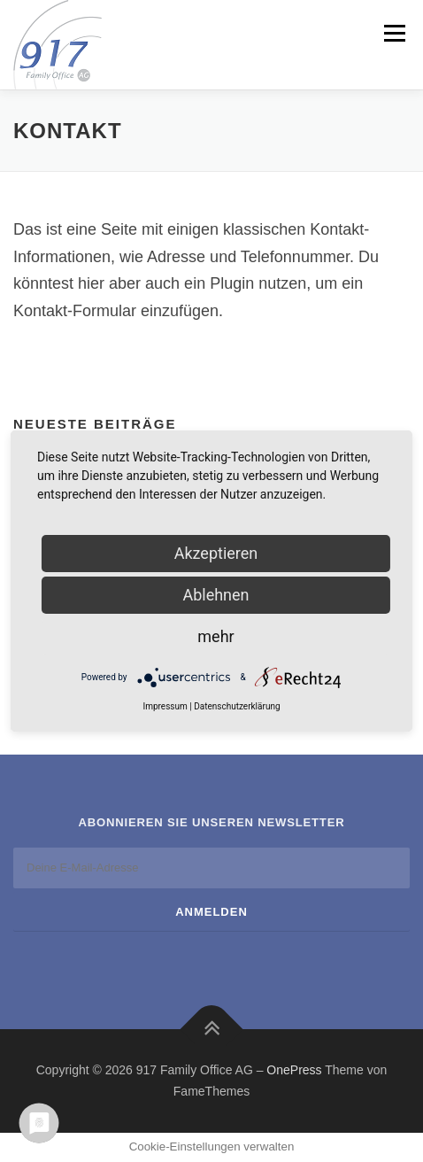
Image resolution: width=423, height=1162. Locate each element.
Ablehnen (215, 594)
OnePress (293, 1070)
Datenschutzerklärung (237, 706)
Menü (392, 33)
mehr (215, 636)
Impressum (164, 706)
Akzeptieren (216, 553)
